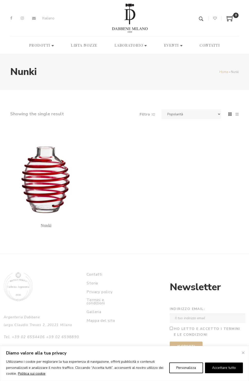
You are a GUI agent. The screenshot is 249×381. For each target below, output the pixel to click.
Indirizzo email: (187, 309)
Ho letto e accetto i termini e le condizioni (207, 332)
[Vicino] (243, 352)
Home (223, 72)
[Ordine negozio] (191, 114)
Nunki (46, 225)
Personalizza (186, 367)
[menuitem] (48, 18)
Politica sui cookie (31, 373)
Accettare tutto (224, 367)
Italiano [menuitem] (48, 18)
